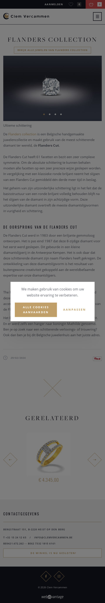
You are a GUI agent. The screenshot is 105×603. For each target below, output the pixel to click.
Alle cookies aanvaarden (36, 309)
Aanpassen (74, 310)
